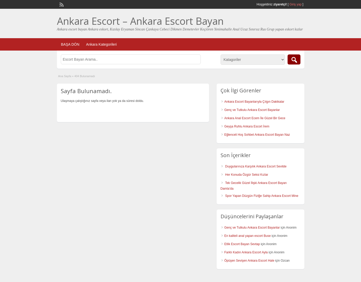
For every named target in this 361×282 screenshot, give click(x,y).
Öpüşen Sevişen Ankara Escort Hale (249, 260)
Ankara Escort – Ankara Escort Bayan (140, 21)
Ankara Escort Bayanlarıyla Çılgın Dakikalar (254, 101)
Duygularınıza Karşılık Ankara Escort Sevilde (256, 166)
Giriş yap (295, 4)
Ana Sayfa (64, 76)
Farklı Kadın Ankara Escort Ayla (246, 252)
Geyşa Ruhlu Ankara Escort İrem (247, 126)
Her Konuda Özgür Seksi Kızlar (246, 174)
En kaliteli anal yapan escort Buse (247, 236)
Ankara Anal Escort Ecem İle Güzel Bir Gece (255, 118)
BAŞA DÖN (70, 44)
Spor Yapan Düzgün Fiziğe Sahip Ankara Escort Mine (261, 196)
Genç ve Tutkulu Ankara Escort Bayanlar (252, 110)
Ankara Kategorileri (101, 44)
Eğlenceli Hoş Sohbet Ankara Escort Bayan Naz (257, 134)
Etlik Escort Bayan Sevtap (242, 244)
